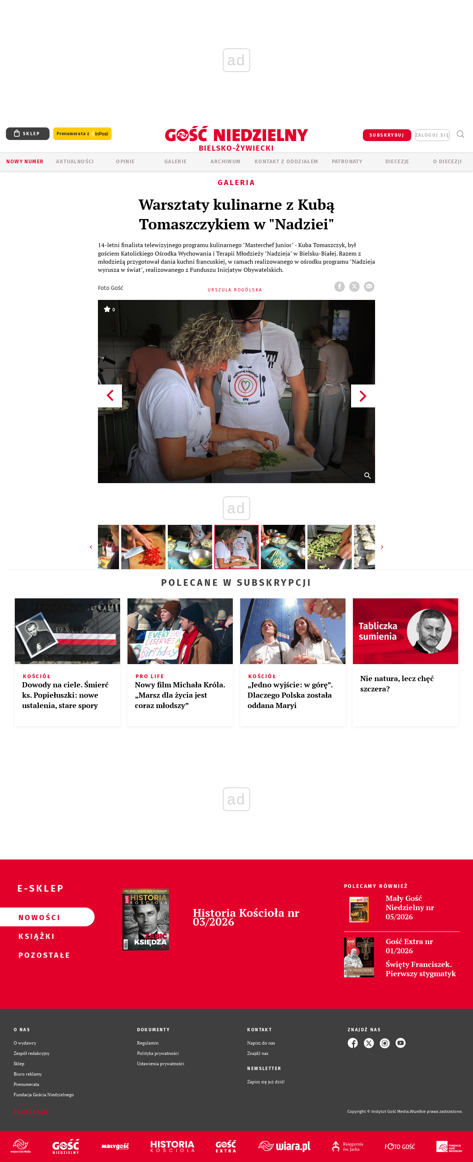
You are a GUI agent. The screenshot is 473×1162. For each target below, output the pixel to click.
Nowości (35, 917)
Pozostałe (35, 955)
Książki (35, 936)
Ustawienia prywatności (160, 1063)
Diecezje (397, 161)
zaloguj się (432, 135)
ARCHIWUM (226, 161)
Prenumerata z (82, 134)
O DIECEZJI (447, 161)
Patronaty (347, 161)
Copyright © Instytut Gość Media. (378, 1111)
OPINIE (125, 161)
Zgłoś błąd (31, 1111)
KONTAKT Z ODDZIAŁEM (287, 161)
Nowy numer (25, 161)
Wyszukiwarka (460, 134)
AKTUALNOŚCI (75, 161)
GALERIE (175, 161)
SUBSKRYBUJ (387, 135)
